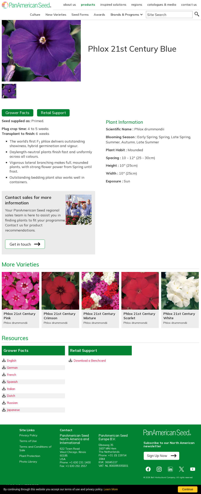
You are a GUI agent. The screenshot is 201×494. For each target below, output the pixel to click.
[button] (127, 15)
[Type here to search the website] (169, 14)
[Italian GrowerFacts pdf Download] (33, 388)
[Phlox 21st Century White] (180, 300)
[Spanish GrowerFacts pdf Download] (33, 381)
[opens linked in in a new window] (171, 469)
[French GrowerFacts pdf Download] (33, 374)
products (88, 4)
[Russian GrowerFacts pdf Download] (33, 402)
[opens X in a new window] (182, 469)
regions (136, 4)
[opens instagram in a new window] (160, 469)
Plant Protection (29, 456)
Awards (99, 14)
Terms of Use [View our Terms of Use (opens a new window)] (28, 441)
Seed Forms (80, 14)
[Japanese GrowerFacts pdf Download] (33, 409)
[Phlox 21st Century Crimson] (60, 300)
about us (69, 4)
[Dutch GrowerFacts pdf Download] (33, 395)
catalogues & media (161, 4)
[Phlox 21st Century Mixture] (100, 300)
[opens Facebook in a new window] (149, 469)
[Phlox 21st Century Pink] (20, 300)
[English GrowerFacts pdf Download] (33, 360)
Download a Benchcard (87, 360)
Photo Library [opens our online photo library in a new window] (28, 461)
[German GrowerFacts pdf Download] (33, 367)
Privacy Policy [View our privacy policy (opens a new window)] (28, 435)
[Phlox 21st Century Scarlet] (140, 300)
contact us (189, 4)
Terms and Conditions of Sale (35, 448)
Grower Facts (17, 112)
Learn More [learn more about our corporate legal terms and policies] (111, 489)
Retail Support (53, 112)
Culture (35, 14)
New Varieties (55, 14)
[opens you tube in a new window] (193, 469)
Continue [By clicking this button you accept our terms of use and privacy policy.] (187, 489)
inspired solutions (113, 4)
